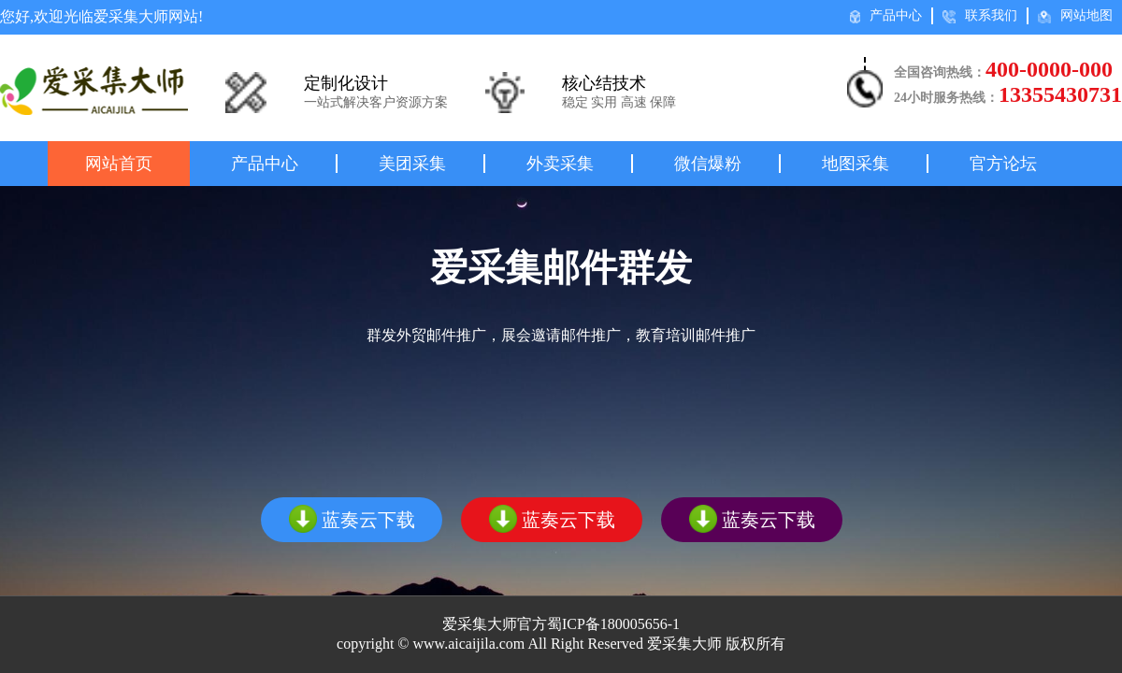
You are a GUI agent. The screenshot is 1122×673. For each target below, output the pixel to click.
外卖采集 (560, 163)
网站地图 (1075, 15)
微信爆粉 (707, 163)
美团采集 (412, 163)
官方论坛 (1003, 163)
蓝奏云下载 (352, 519)
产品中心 (886, 15)
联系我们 (979, 15)
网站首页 (118, 163)
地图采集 (855, 163)
